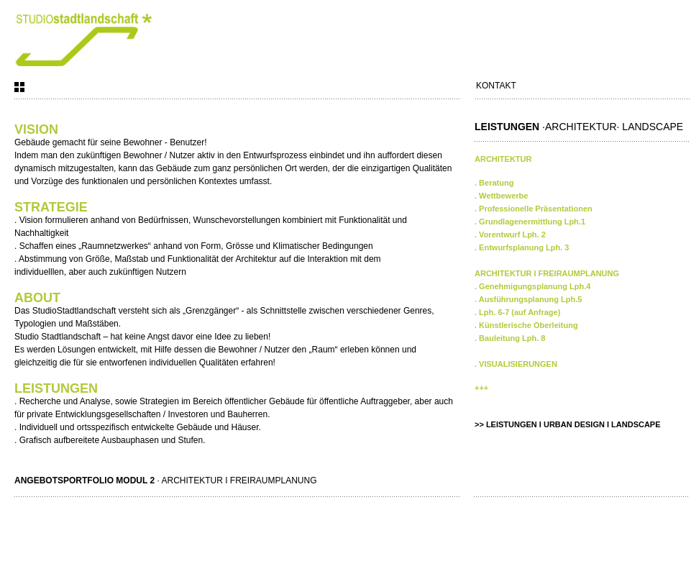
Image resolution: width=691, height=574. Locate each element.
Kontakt (496, 86)
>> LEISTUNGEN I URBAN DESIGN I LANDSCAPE (568, 424)
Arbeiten (23, 88)
